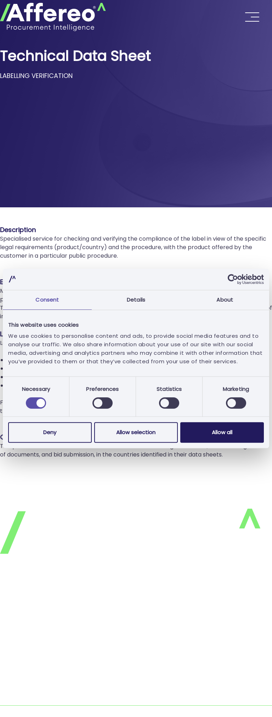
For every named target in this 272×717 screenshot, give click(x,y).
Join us (9, 656)
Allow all (222, 432)
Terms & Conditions (27, 628)
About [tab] (224, 299)
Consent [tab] (47, 299)
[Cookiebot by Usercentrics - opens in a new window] (233, 279)
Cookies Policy (20, 614)
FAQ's (8, 642)
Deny (49, 432)
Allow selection (135, 432)
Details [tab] (136, 299)
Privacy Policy (19, 599)
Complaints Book (23, 701)
